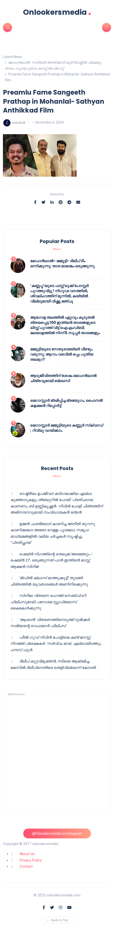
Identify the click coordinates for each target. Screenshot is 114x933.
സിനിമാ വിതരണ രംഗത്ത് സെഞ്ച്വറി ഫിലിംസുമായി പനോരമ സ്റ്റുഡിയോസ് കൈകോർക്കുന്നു (48, 601)
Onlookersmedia (57, 12)
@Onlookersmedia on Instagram (57, 833)
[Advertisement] (57, 753)
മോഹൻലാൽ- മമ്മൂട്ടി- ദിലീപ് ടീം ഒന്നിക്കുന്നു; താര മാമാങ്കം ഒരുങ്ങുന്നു (62, 263)
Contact (26, 866)
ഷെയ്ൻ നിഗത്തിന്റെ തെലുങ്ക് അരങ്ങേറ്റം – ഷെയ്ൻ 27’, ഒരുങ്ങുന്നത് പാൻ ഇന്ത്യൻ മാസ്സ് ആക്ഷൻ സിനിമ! (52, 560)
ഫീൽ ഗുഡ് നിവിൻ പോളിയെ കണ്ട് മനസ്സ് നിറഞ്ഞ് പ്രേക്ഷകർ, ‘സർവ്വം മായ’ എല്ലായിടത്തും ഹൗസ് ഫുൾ (56, 643)
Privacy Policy (31, 860)
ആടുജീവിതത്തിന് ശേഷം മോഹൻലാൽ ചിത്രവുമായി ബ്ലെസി (63, 378)
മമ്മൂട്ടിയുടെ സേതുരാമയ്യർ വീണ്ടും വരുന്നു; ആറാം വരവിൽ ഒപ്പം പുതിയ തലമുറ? (61, 354)
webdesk (18, 122)
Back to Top (57, 920)
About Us (27, 854)
